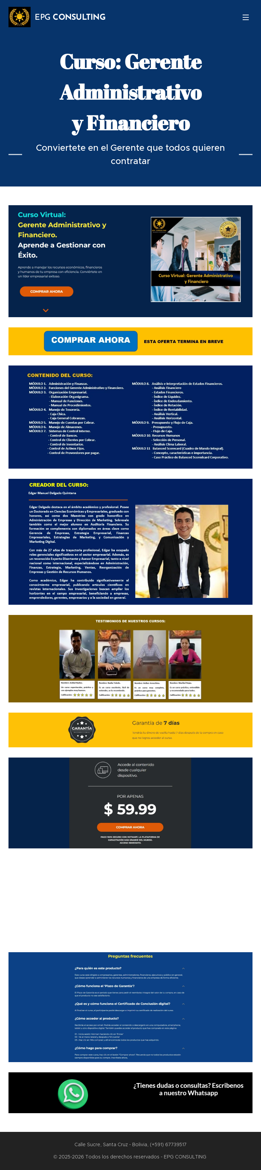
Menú (246, 17)
